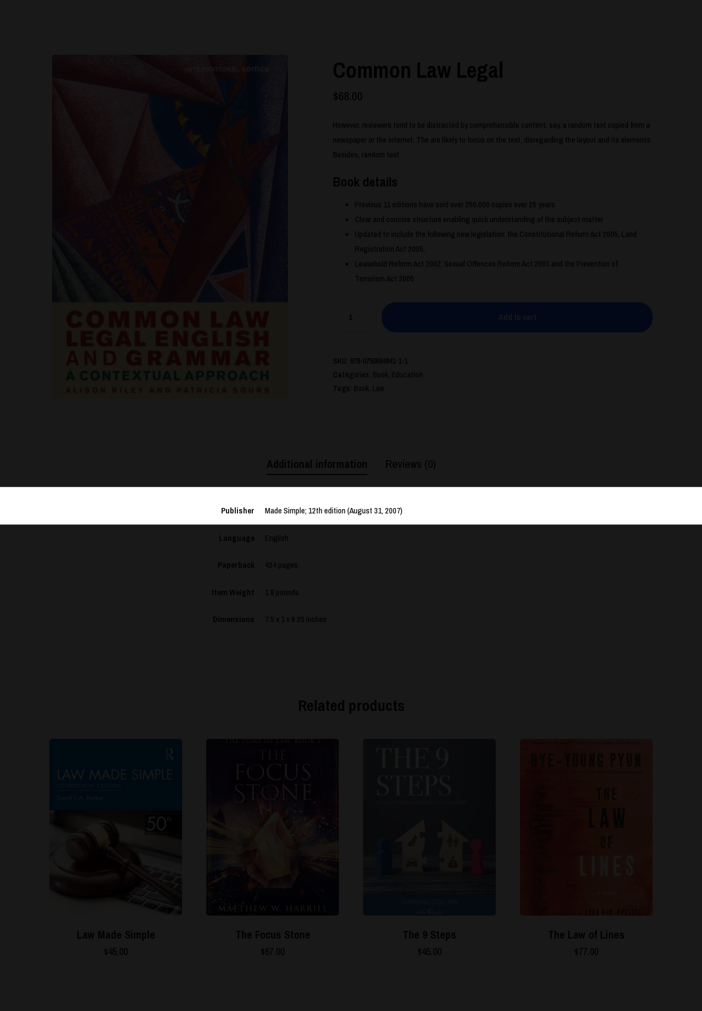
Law (378, 388)
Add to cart (517, 317)
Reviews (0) (411, 463)
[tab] (317, 464)
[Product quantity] (355, 317)
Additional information (317, 463)
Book (380, 375)
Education (407, 375)
